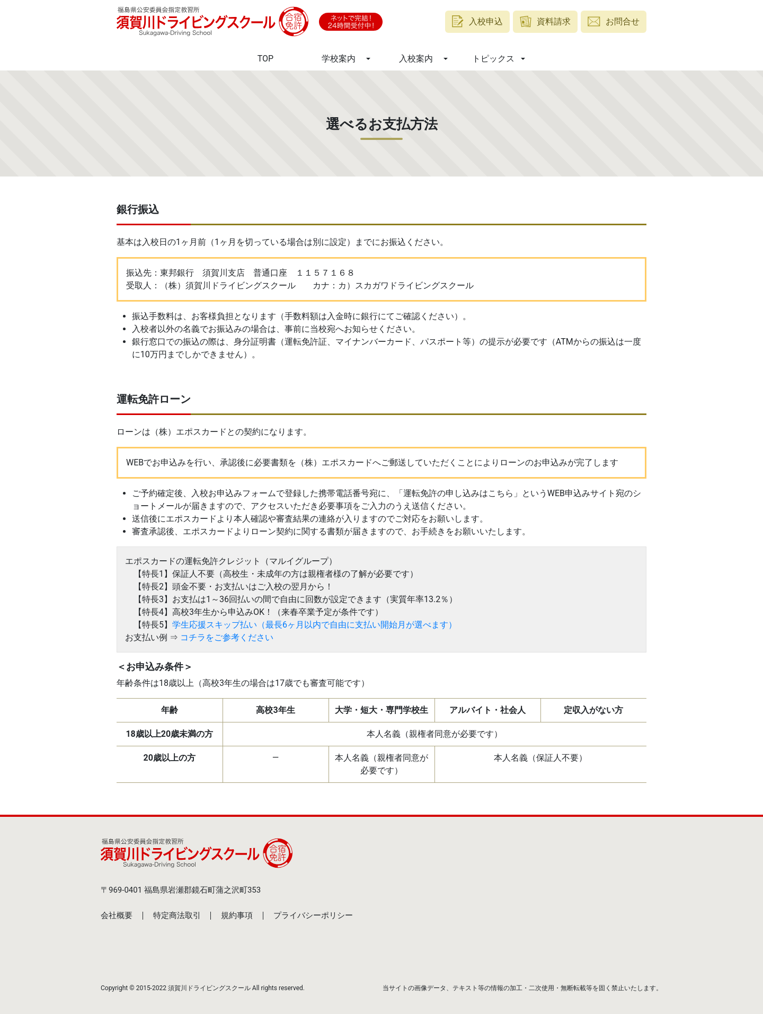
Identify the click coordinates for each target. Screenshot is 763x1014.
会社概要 (116, 915)
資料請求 (545, 21)
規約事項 (237, 915)
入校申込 (477, 21)
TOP (265, 59)
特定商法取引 (177, 915)
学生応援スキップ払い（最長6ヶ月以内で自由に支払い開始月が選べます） (314, 625)
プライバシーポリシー (313, 915)
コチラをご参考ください (226, 637)
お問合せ (614, 21)
